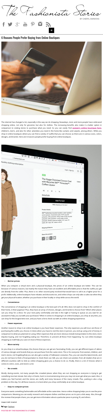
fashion (11, 406)
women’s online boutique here (86, 128)
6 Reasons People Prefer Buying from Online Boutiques (30, 38)
